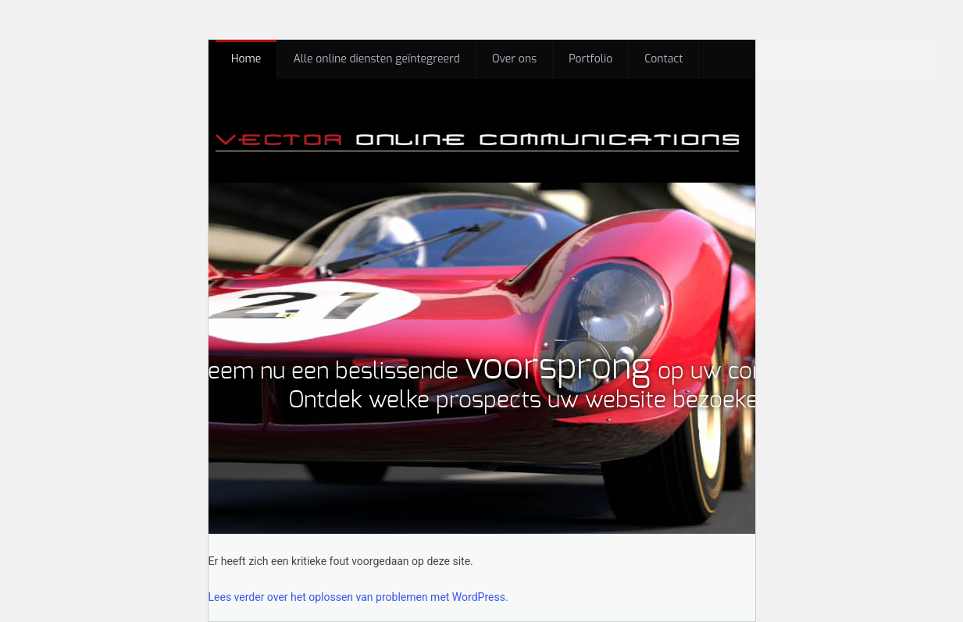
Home (246, 59)
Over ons (514, 59)
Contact (663, 59)
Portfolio (590, 59)
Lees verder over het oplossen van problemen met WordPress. (358, 597)
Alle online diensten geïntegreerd (376, 59)
